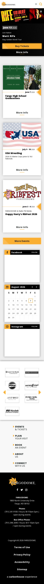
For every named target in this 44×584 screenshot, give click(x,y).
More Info (22, 52)
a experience (22, 576)
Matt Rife (8, 36)
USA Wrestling (13, 153)
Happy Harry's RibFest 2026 (21, 214)
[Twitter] (22, 490)
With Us (22, 464)
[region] (22, 303)
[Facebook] (17, 490)
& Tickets (22, 428)
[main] (22, 180)
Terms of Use (22, 547)
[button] (2, 15)
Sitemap (22, 569)
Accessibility (22, 562)
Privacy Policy (22, 554)
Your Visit (22, 437)
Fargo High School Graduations (15, 97)
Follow (34, 252)
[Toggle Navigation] (36, 4)
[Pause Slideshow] (41, 11)
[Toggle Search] (40, 4)
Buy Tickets (22, 46)
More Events (22, 241)
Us (22, 455)
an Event (22, 446)
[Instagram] (26, 490)
